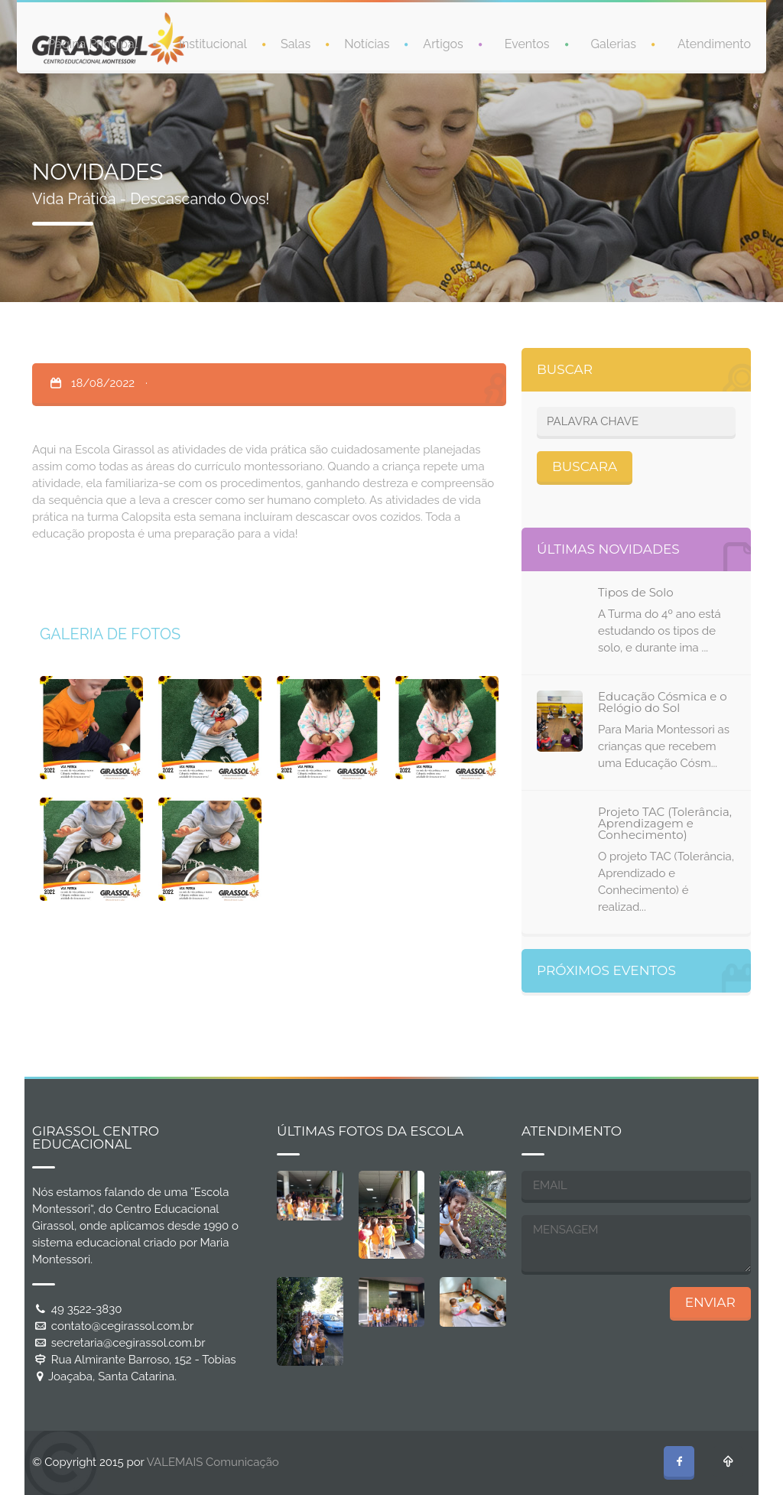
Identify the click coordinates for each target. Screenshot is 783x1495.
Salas (295, 44)
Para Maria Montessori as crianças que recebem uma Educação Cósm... (663, 746)
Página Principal (92, 44)
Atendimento (714, 44)
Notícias (366, 44)
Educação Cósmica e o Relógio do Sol (662, 702)
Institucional (213, 44)
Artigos (443, 44)
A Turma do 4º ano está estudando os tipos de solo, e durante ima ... (659, 631)
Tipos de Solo (636, 592)
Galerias (613, 44)
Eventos (527, 44)
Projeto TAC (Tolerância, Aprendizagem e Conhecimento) (665, 823)
